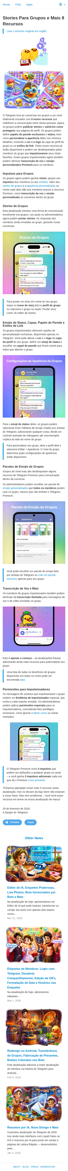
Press (34, 1167)
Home (6, 4)
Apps (29, 4)
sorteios (43, 182)
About (16, 1167)
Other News (34, 838)
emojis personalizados (15, 488)
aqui (22, 679)
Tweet (31, 822)
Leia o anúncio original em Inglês (26, 31)
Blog (26, 1167)
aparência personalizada (41, 185)
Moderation (47, 1167)
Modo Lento (40, 713)
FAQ (18, 4)
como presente (36, 780)
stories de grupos (12, 185)
